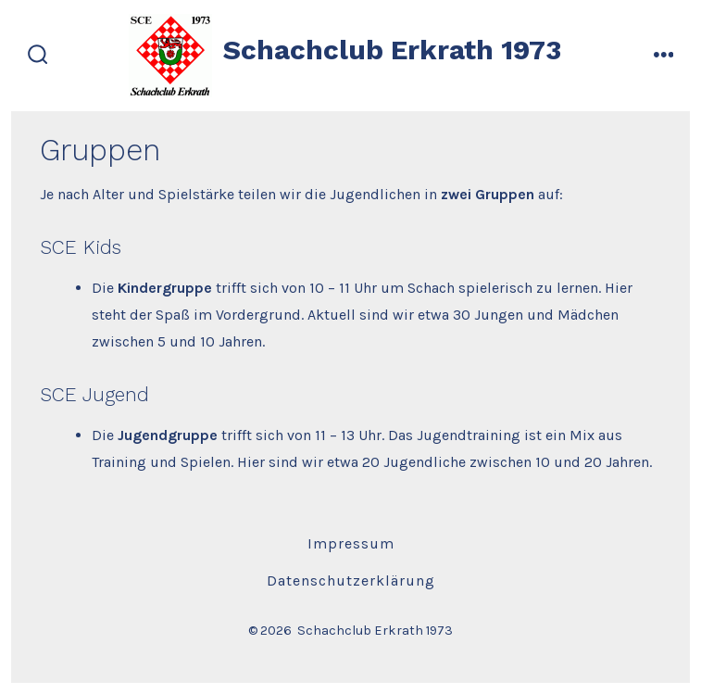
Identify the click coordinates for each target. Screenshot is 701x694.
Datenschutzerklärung (351, 580)
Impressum (350, 543)
